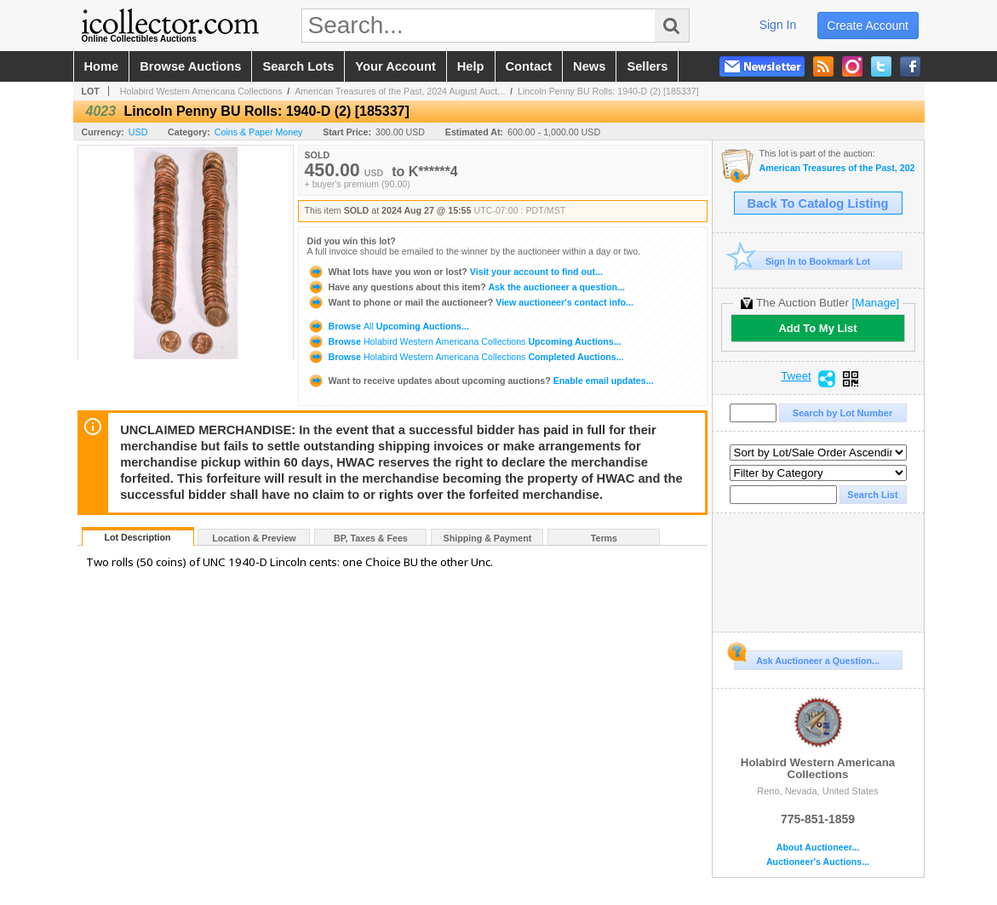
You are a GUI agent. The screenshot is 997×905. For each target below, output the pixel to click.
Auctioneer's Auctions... (817, 862)
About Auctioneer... (817, 847)
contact (529, 66)
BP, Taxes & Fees (371, 538)
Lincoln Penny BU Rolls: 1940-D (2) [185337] (608, 91)
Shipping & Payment (488, 538)
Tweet (796, 376)
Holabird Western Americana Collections (201, 91)
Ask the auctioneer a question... (466, 287)
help (470, 66)
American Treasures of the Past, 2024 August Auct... (400, 91)
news (589, 66)
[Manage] (875, 302)
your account (395, 66)
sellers (647, 66)
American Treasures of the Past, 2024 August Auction (837, 168)
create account (867, 25)
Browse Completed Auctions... (465, 357)
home (101, 66)
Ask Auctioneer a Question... (807, 658)
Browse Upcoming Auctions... (388, 326)
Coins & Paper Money (259, 132)
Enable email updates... (480, 380)
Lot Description (137, 537)
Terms (604, 538)
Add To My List (817, 328)
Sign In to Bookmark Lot (802, 261)
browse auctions (190, 66)
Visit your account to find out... (455, 271)
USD (138, 132)
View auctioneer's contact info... (470, 302)
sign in (778, 25)
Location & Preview (253, 538)
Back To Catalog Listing (818, 203)
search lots (298, 66)
